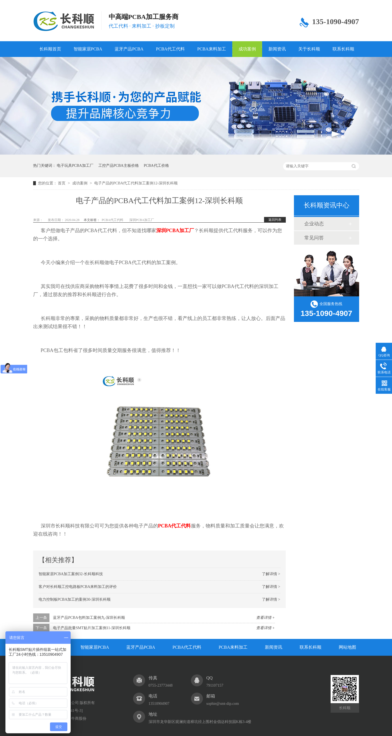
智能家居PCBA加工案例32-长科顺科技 (71, 574)
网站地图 (347, 647)
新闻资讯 (277, 49)
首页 (62, 183)
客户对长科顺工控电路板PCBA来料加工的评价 (78, 587)
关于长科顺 (309, 49)
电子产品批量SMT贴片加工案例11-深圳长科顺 (91, 628)
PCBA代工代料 (170, 49)
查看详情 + (265, 618)
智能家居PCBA (88, 49)
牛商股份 (78, 718)
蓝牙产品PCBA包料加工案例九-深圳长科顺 (89, 618)
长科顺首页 (50, 49)
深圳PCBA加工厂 (141, 220)
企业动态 (314, 223)
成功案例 (247, 49)
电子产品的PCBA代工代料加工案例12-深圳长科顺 (136, 183)
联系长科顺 (343, 49)
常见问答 (314, 238)
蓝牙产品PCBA (129, 49)
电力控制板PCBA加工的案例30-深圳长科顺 (75, 599)
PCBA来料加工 (211, 49)
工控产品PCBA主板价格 (118, 166)
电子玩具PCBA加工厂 (75, 166)
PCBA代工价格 (156, 166)
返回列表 (274, 220)
